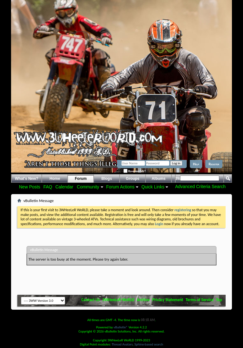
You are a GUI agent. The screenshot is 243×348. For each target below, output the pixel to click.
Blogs (107, 178)
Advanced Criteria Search (200, 186)
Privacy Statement (167, 299)
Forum (81, 178)
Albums (158, 178)
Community (88, 186)
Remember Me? (134, 171)
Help (196, 164)
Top (219, 299)
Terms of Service (200, 299)
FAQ (47, 186)
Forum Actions (120, 186)
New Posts (29, 186)
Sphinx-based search (148, 344)
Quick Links (152, 186)
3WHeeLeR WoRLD (118, 299)
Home (55, 178)
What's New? (26, 178)
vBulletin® (121, 327)
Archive (143, 299)
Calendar (64, 186)
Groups (133, 178)
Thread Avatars (122, 344)
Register (214, 164)
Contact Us (90, 299)
